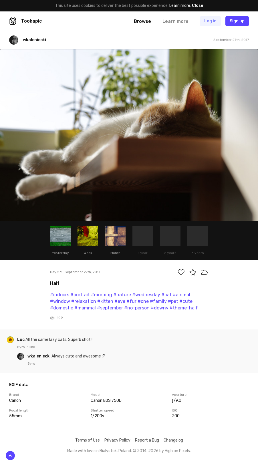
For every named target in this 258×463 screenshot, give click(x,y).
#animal (181, 294)
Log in (210, 21)
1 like (31, 347)
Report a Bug (147, 440)
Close (197, 5)
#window (60, 301)
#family (158, 301)
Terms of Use (87, 440)
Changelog (173, 440)
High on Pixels (177, 450)
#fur (131, 301)
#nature (122, 294)
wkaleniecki (39, 356)
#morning (101, 294)
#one (143, 301)
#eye (119, 301)
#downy (159, 308)
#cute (185, 301)
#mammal (85, 308)
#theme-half (184, 308)
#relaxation (83, 301)
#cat (166, 294)
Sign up (237, 21)
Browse (142, 21)
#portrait (80, 294)
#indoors (59, 294)
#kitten (105, 301)
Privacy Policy (117, 440)
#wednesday (146, 294)
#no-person (137, 308)
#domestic (61, 308)
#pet (173, 301)
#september (110, 308)
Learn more (179, 5)
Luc (21, 339)
